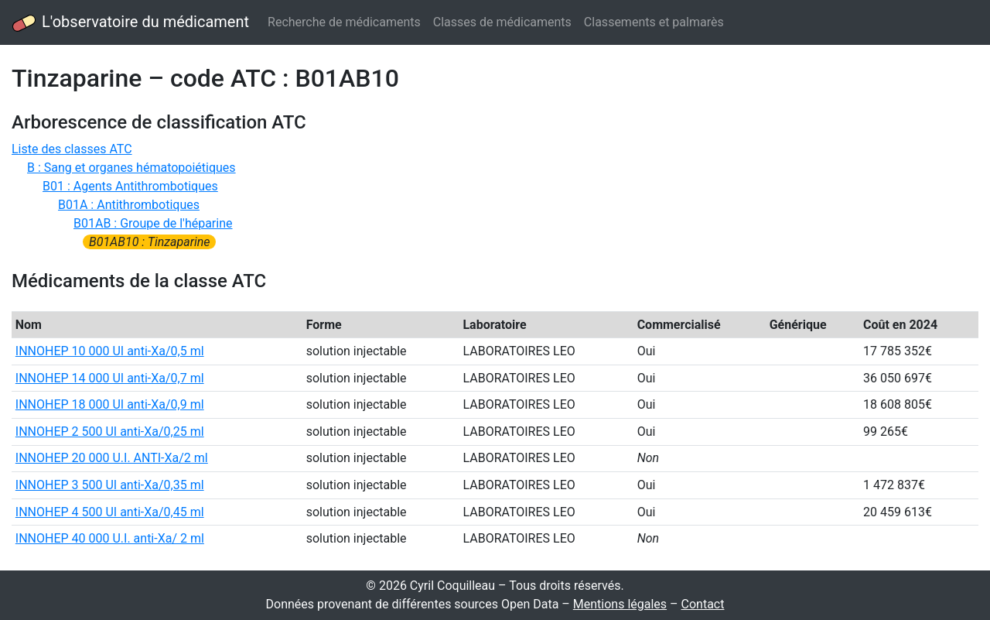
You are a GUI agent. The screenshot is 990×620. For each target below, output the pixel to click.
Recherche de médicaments (344, 22)
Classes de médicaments (502, 22)
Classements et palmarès (654, 22)
